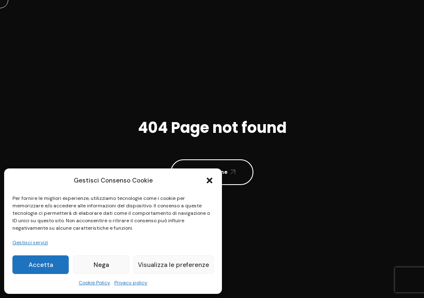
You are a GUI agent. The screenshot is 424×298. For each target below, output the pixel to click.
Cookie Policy (94, 282)
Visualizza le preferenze (173, 265)
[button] (209, 180)
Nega (101, 265)
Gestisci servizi (30, 242)
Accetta (41, 265)
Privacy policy (130, 282)
